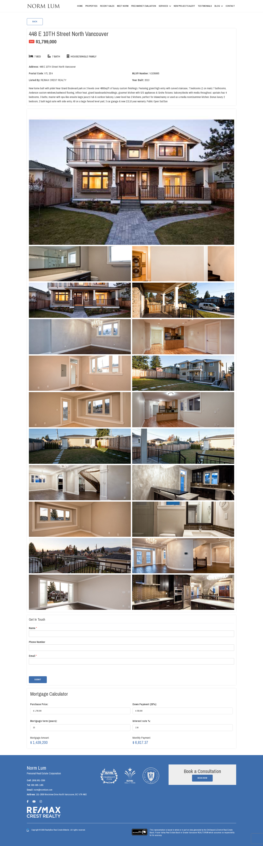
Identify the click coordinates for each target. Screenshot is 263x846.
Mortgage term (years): (43, 721)
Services (163, 6)
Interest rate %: (142, 721)
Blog (217, 6)
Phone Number (37, 642)
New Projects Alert (184, 6)
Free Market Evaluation (143, 6)
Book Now (202, 778)
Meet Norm (122, 6)
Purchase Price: (39, 704)
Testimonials (205, 6)
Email (33, 656)
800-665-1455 (37, 785)
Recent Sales (107, 6)
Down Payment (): (145, 704)
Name (33, 628)
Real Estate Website (62, 830)
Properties (91, 6)
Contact (230, 6)
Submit (37, 679)
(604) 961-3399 (38, 780)
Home (80, 6)
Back (34, 21)
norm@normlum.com (43, 789)
